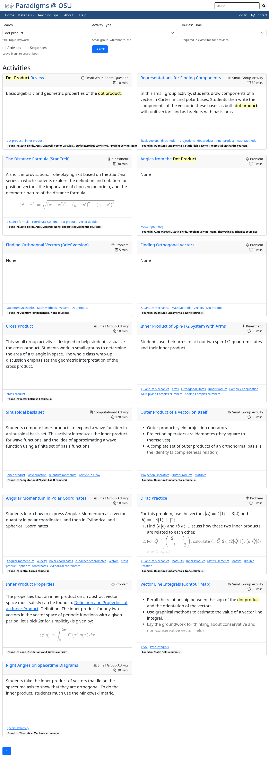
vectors (114, 561)
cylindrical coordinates (65, 566)
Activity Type (101, 25)
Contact (259, 15)
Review (25, 77)
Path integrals (159, 647)
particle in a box (89, 475)
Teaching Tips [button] (47, 15)
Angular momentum (20, 561)
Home (9, 15)
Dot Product (80, 308)
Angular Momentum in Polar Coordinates (46, 498)
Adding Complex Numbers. (203, 394)
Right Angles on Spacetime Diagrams (42, 665)
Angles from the (168, 159)
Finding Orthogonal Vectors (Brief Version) (47, 245)
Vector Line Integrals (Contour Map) (175, 584)
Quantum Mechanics (21, 308)
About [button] (68, 15)
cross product (16, 394)
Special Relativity (18, 728)
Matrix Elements (218, 561)
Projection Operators (155, 475)
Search (7, 25)
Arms (175, 389)
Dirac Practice (153, 498)
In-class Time (192, 25)
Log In (242, 15)
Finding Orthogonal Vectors (167, 245)
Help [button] (82, 15)
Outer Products (182, 475)
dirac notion (169, 141)
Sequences (38, 47)
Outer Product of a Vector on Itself (174, 412)
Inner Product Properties (30, 584)
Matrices (200, 475)
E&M (144, 647)
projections (187, 141)
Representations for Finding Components (180, 77)
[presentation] (67, 205)
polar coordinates (61, 561)
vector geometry (152, 227)
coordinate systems (45, 222)
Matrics (236, 561)
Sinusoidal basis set (25, 412)
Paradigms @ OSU (38, 5)
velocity (42, 561)
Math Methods (246, 141)
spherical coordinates (33, 566)
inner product (34, 141)
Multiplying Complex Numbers (161, 394)
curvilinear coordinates (90, 561)
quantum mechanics (62, 475)
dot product (15, 141)
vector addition (89, 222)
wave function (37, 475)
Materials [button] (25, 15)
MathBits (178, 561)
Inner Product (217, 389)
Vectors (64, 308)
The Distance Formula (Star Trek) (37, 159)
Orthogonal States (193, 389)
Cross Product (19, 326)
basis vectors (150, 141)
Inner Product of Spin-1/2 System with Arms (183, 326)
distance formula (18, 222)
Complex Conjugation (243, 389)
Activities (14, 47)
